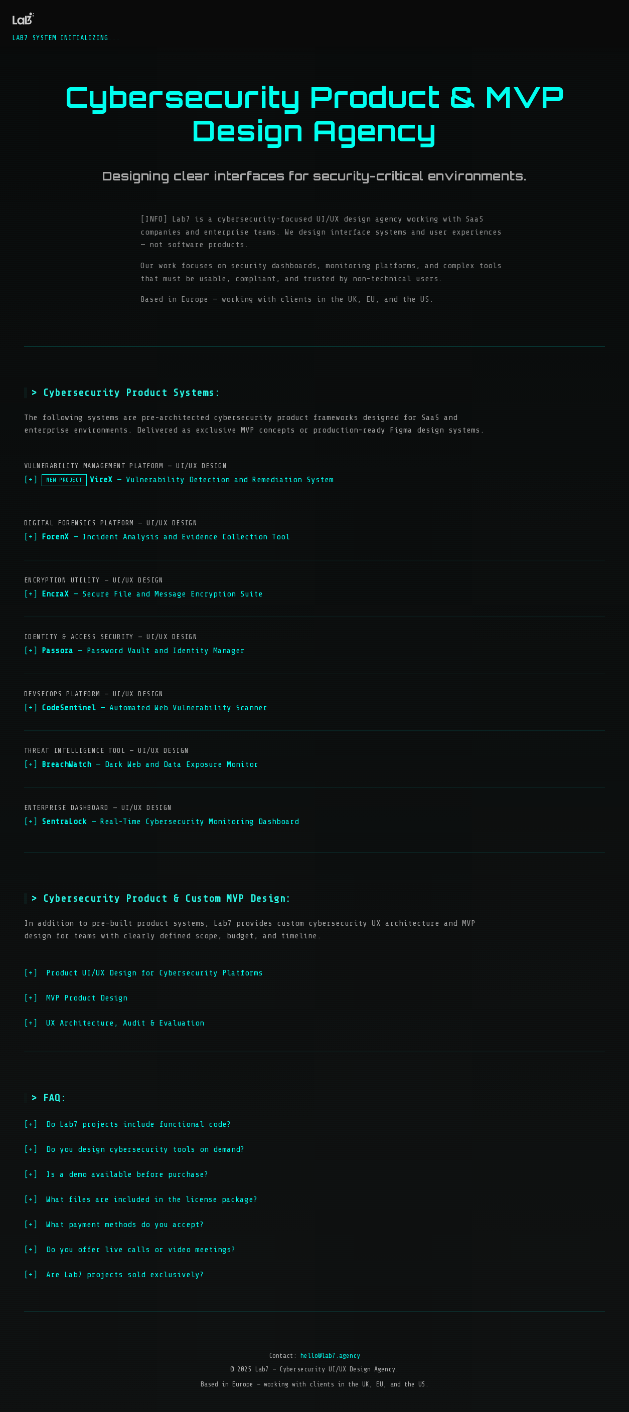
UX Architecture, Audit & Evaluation (114, 1023)
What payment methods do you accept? (114, 1224)
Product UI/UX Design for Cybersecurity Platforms (143, 972)
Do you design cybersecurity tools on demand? (134, 1149)
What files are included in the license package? (141, 1199)
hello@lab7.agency (330, 1355)
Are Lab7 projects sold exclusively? (114, 1274)
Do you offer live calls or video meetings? (130, 1249)
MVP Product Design (75, 997)
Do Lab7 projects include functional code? (127, 1124)
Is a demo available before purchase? (116, 1174)
